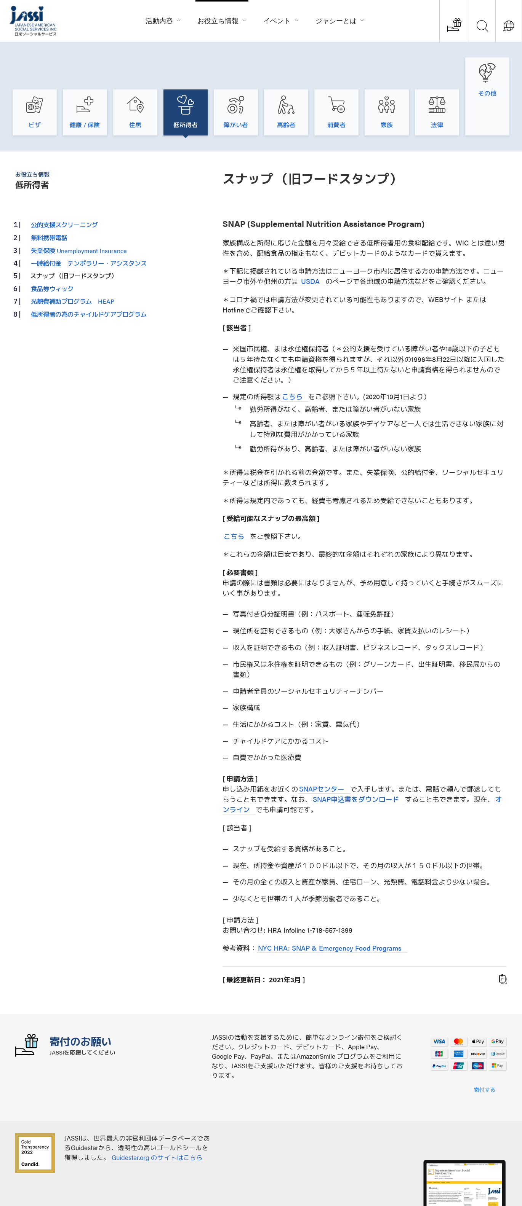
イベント (281, 19)
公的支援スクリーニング (64, 193)
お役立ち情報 (222, 19)
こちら (292, 364)
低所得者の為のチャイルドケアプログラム (89, 282)
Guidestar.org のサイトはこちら (157, 1125)
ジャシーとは (340, 19)
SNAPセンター (321, 757)
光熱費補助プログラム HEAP (72, 269)
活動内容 (163, 19)
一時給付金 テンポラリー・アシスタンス (89, 231)
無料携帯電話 (49, 205)
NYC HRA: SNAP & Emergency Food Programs (330, 916)
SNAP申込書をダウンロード (356, 767)
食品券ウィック (52, 256)
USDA (310, 249)
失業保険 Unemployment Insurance (78, 218)
